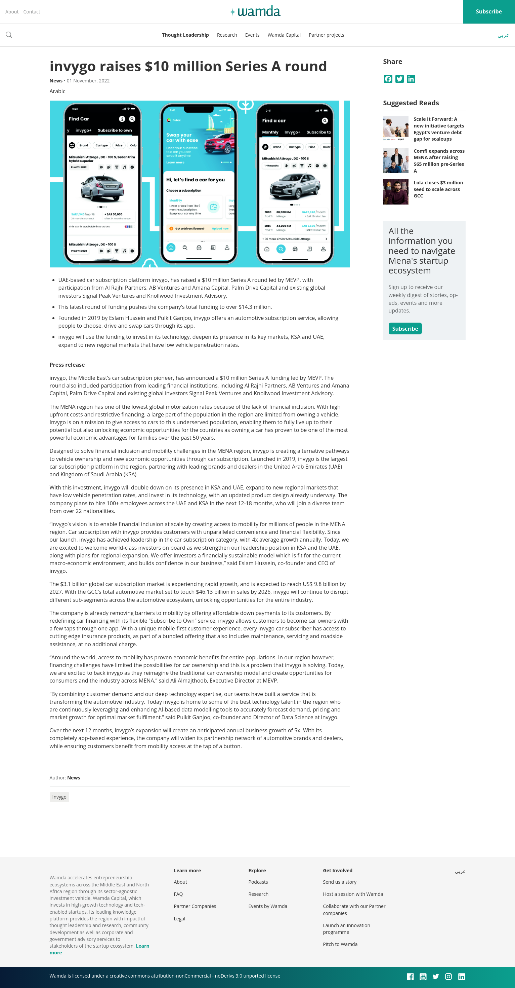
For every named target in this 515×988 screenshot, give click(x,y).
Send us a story (339, 882)
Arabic (58, 91)
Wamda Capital (284, 35)
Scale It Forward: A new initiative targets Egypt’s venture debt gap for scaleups (439, 129)
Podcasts (258, 882)
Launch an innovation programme (347, 928)
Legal (179, 918)
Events (252, 35)
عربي (504, 35)
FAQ (178, 894)
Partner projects (326, 35)
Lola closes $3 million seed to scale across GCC (438, 189)
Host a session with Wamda (353, 894)
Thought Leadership (185, 35)
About (11, 11)
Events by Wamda (268, 906)
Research (227, 35)
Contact (31, 11)
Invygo (59, 797)
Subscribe (489, 11)
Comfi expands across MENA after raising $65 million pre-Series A (439, 161)
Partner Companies (195, 906)
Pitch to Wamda (340, 944)
